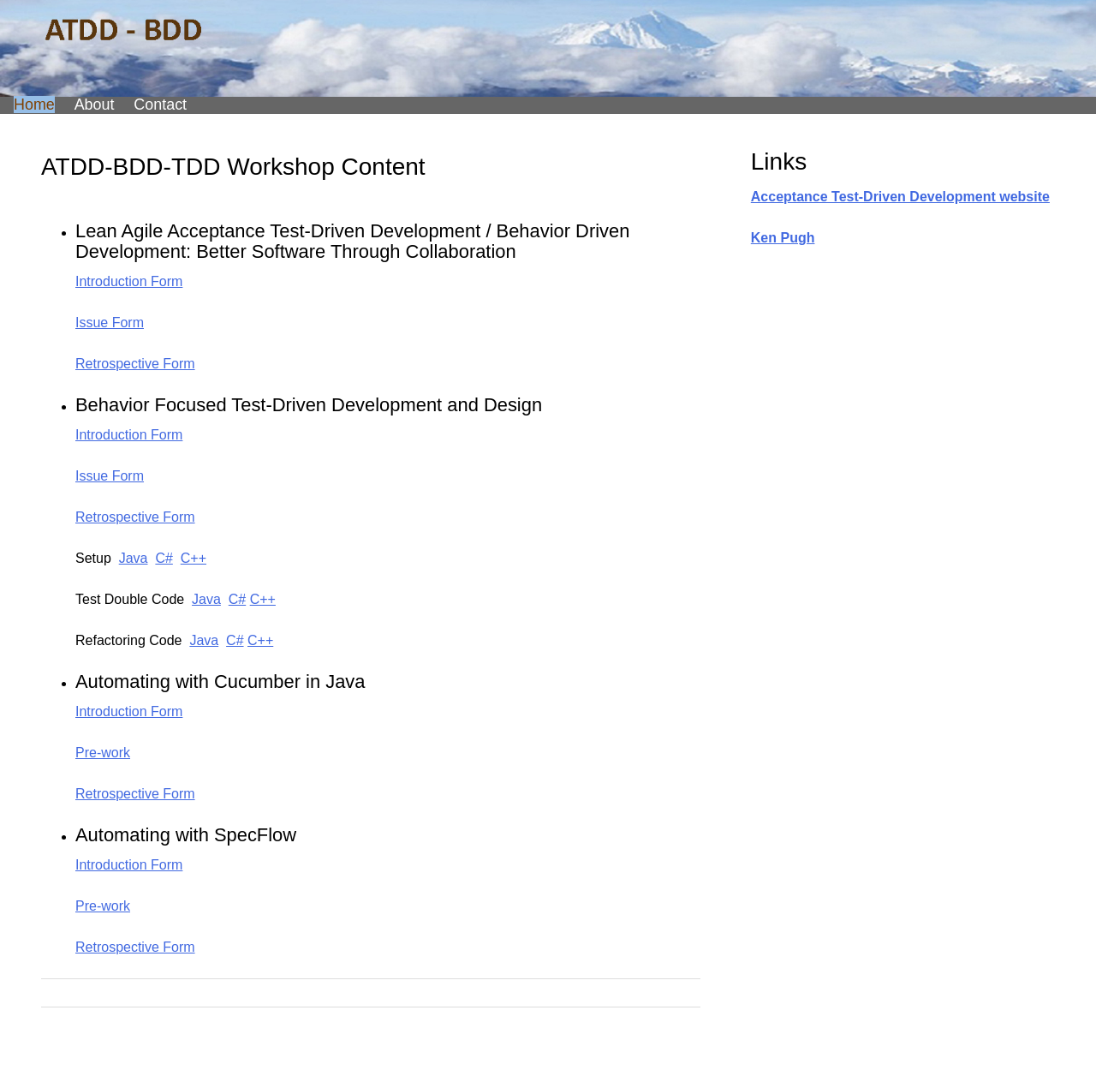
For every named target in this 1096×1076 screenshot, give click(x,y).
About (94, 104)
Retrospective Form (135, 363)
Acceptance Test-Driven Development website (900, 196)
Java (133, 558)
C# (163, 558)
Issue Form (109, 322)
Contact (160, 104)
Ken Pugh (783, 237)
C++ (193, 558)
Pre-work (102, 752)
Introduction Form (128, 281)
